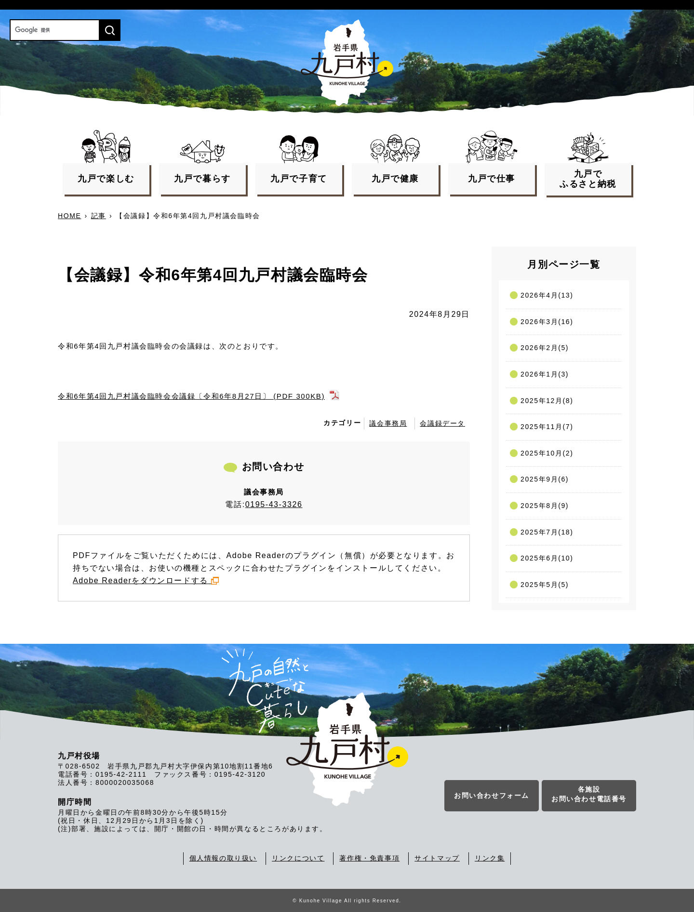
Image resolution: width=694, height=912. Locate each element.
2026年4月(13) (546, 295)
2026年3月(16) (546, 322)
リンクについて (298, 858)
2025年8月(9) (544, 505)
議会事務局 (388, 423)
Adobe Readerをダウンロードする (146, 580)
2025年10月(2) (546, 453)
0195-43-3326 (274, 504)
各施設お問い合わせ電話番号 (589, 794)
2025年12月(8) (546, 400)
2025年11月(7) (546, 426)
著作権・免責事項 (369, 858)
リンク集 (490, 858)
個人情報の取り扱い (223, 858)
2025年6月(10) (546, 558)
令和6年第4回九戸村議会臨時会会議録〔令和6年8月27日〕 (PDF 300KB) (191, 396)
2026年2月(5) (544, 348)
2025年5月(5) (544, 584)
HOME (69, 216)
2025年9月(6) (544, 479)
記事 (98, 216)
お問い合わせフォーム (491, 796)
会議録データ (442, 423)
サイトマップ (437, 858)
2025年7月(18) (546, 532)
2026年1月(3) (544, 374)
